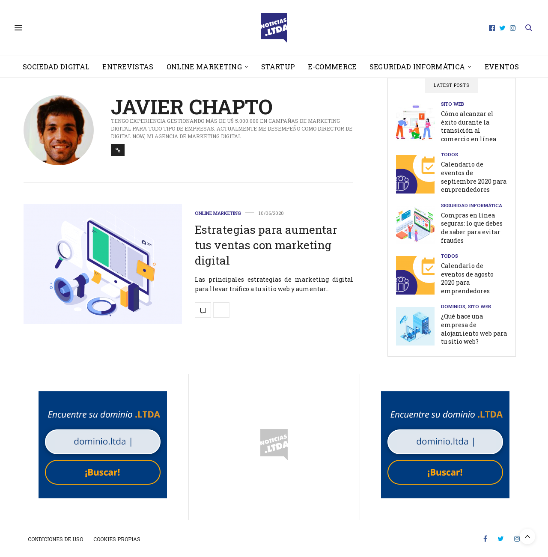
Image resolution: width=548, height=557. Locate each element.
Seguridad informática (417, 66)
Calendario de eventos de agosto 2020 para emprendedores (467, 278)
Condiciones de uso (55, 539)
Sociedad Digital (56, 66)
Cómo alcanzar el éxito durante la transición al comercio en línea (468, 126)
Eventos (502, 66)
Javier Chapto (192, 106)
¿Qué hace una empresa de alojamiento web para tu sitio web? (474, 329)
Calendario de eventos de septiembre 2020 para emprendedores (473, 177)
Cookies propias (116, 539)
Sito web (452, 103)
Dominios (453, 306)
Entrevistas (128, 66)
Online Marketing (204, 66)
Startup (278, 66)
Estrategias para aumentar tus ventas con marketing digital (266, 245)
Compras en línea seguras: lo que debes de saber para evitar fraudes (472, 227)
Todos (449, 154)
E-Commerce (332, 66)
